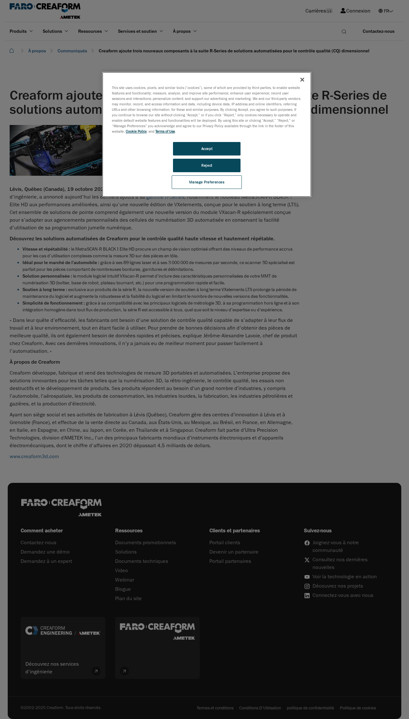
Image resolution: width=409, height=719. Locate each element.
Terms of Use (165, 131)
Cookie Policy (136, 131)
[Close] (302, 80)
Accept (206, 148)
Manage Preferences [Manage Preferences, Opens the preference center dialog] (206, 182)
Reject (206, 165)
